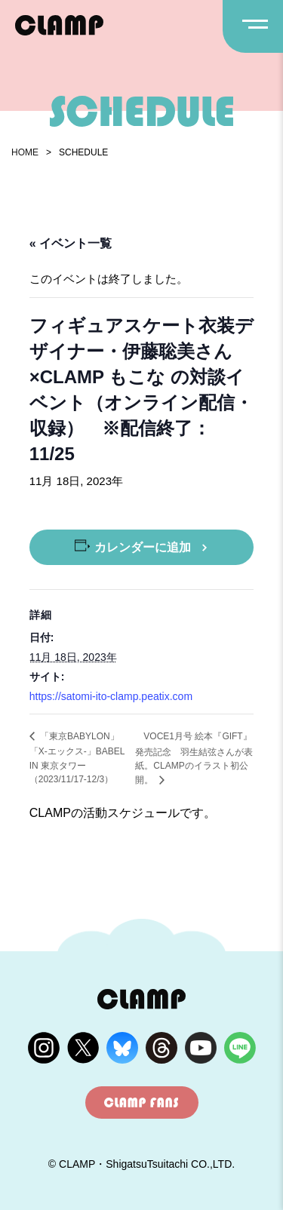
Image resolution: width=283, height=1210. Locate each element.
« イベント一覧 (70, 243)
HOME (24, 152)
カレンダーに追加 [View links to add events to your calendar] (142, 547)
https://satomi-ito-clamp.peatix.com (110, 696)
